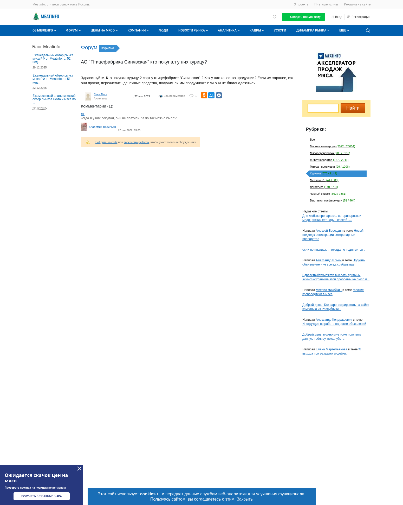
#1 (82, 114)
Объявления (44, 30)
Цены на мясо (105, 30)
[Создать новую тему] (303, 17)
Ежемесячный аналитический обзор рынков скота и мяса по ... (54, 99)
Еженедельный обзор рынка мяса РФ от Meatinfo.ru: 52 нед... (52, 58)
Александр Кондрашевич (334, 319)
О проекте (301, 4)
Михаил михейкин (329, 290)
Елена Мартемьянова (332, 349)
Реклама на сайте (357, 4)
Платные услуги (326, 4)
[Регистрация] (358, 17)
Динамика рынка (313, 30)
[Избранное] (274, 17)
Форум (74, 30)
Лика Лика (100, 94)
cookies (150, 494)
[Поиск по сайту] (368, 30)
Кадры (257, 30)
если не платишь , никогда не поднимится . (333, 249)
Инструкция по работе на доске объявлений (334, 324)
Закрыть (245, 499)
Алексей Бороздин (329, 230)
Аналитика (229, 30)
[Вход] (336, 17)
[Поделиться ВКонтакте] (219, 95)
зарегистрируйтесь (136, 142)
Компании (139, 30)
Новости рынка (193, 30)
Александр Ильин (329, 260)
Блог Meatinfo (46, 46)
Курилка (107, 48)
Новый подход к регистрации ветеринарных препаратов (332, 235)
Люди (163, 30)
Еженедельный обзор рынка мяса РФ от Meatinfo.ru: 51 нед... (52, 79)
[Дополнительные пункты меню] (344, 30)
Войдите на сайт (106, 142)
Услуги (280, 30)
